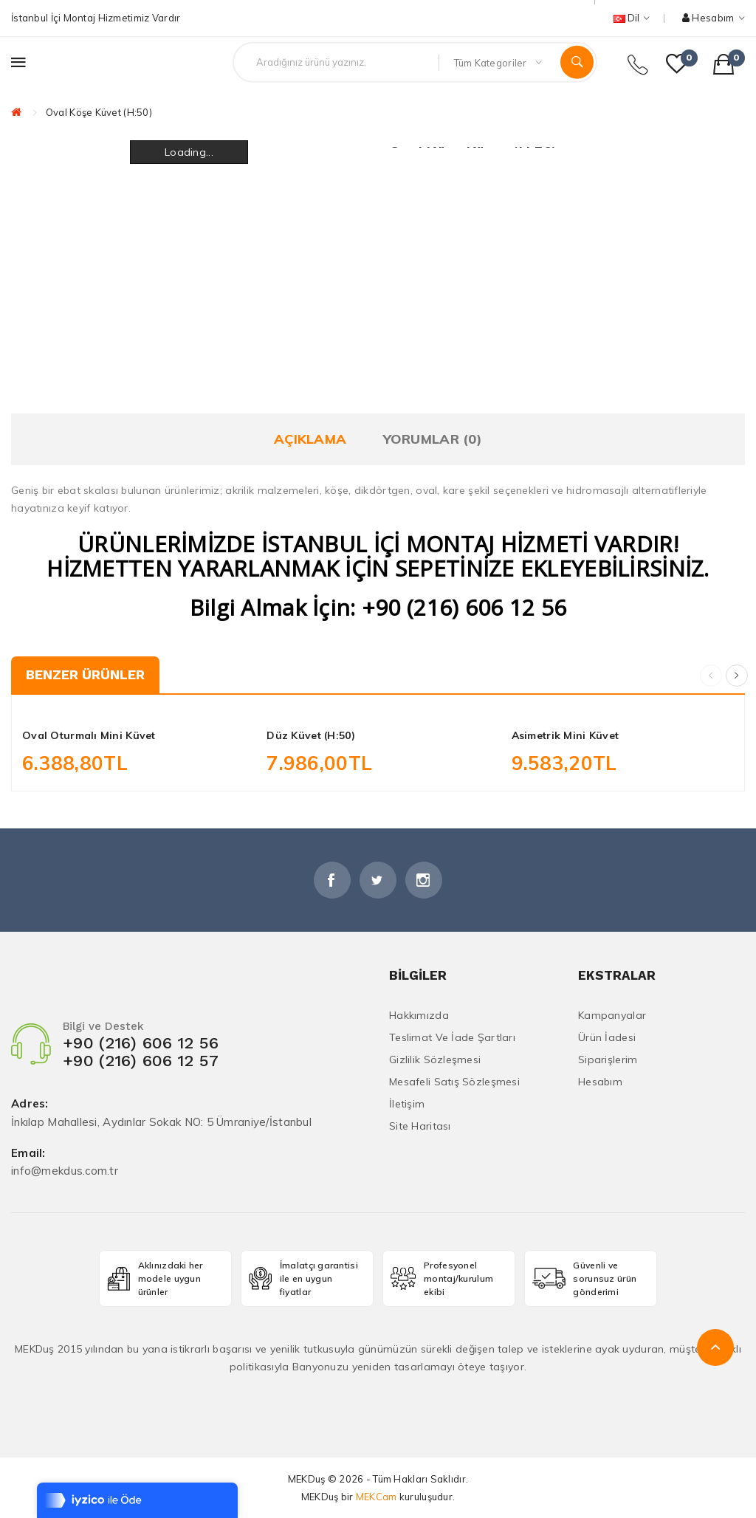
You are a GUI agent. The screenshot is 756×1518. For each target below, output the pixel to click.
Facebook (332, 880)
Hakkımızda (419, 1015)
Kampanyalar (612, 1015)
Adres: (30, 1104)
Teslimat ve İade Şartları (452, 1037)
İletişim (407, 1103)
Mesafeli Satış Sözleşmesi (454, 1081)
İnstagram (423, 880)
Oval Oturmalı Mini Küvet (89, 735)
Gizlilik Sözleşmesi (435, 1059)
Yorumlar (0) (432, 438)
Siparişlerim (607, 1059)
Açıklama (310, 438)
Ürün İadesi (607, 1037)
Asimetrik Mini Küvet (565, 735)
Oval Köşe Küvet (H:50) (99, 112)
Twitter (378, 880)
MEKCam (376, 1496)
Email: (28, 1153)
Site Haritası (420, 1126)
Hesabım (600, 1081)
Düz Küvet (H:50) (310, 735)
